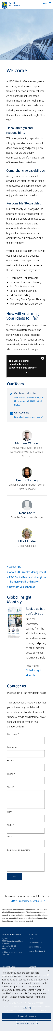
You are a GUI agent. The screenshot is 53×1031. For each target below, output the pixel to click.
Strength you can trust (22, 587)
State (10, 825)
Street (10, 787)
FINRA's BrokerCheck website (25, 901)
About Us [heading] (33, 934)
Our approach (34, 947)
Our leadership (34, 942)
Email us (5, 954)
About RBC (15, 566)
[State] (26, 831)
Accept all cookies (27, 1016)
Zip (9, 837)
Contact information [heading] (11, 934)
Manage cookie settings (26, 1023)
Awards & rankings (36, 951)
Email (10, 761)
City (9, 812)
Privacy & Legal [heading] (9, 966)
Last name (13, 747)
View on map (7, 948)
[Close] (48, 970)
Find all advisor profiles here (28, 417)
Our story (32, 938)
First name (13, 734)
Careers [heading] (32, 966)
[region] (26, 999)
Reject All (26, 1007)
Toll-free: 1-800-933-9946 (11, 952)
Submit (14, 876)
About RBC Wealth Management (27, 572)
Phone (11, 774)
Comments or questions (18, 850)
